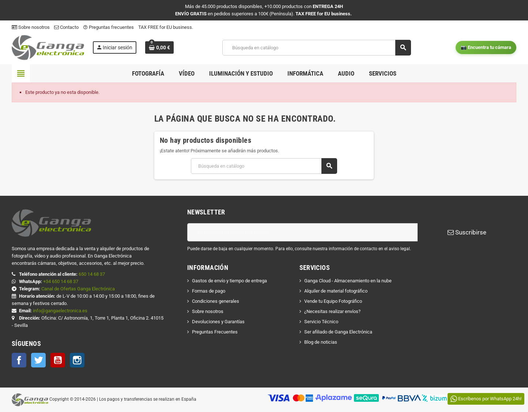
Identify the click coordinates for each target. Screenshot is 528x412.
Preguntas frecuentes (108, 27)
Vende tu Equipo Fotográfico (333, 301)
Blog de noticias (320, 342)
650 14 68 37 (92, 274)
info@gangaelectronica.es (60, 310)
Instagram (77, 360)
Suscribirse (467, 232)
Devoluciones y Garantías (218, 321)
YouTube (57, 360)
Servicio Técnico (321, 321)
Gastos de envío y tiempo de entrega (229, 280)
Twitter (38, 360)
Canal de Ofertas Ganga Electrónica (78, 288)
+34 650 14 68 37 (60, 281)
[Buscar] (316, 48)
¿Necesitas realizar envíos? (332, 311)
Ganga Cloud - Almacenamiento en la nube (348, 280)
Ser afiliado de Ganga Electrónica (338, 332)
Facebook (19, 360)
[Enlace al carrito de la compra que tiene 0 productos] (159, 47)
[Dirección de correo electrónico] (302, 232)
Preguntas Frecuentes (215, 332)
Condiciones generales (215, 301)
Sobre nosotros (31, 27)
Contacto (66, 27)
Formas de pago (208, 291)
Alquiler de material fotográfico (335, 291)
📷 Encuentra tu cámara (486, 47)
